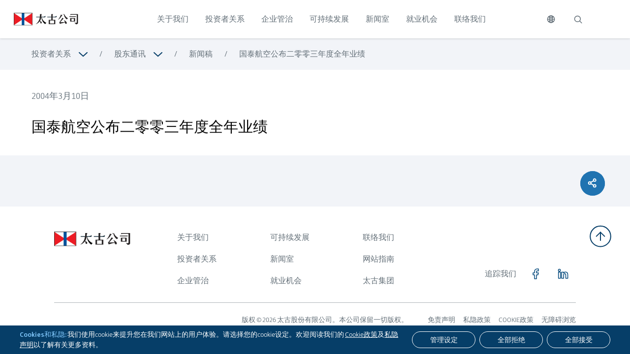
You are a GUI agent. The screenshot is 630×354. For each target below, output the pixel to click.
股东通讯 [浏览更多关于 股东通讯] (130, 54)
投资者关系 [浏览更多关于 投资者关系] (51, 54)
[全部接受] (578, 339)
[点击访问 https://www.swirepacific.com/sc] (39, 19)
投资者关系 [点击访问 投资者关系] (225, 19)
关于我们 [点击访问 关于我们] (173, 19)
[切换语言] (551, 19)
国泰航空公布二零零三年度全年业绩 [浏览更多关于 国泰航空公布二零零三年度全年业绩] (302, 54)
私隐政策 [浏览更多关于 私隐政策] (477, 320)
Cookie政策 (361, 334)
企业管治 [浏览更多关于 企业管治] (193, 280)
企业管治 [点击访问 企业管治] (277, 19)
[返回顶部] (600, 236)
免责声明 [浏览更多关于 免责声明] (441, 320)
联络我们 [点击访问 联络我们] (470, 19)
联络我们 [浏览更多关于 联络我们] (378, 237)
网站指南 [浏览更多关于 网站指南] (378, 259)
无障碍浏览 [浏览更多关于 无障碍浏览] (558, 320)
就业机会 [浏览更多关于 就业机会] (286, 280)
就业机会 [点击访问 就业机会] (422, 19)
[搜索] (578, 19)
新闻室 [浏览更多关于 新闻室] (282, 259)
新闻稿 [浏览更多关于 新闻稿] (201, 54)
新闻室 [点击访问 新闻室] (377, 19)
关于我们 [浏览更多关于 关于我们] (193, 237)
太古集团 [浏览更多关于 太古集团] (378, 280)
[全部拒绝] (511, 339)
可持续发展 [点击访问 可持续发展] (329, 19)
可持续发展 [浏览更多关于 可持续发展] (290, 237)
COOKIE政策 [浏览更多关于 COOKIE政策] (516, 320)
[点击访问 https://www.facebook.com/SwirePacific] (535, 274)
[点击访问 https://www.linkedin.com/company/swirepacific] (563, 274)
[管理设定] (443, 339)
